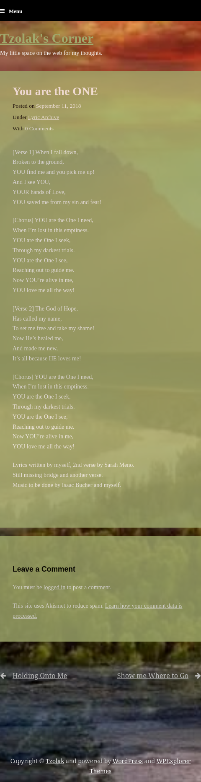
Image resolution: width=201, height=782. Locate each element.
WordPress (128, 761)
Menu (11, 11)
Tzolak (55, 761)
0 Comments (39, 128)
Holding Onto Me (40, 676)
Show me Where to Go (145, 676)
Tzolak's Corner (46, 38)
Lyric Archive (43, 117)
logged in (55, 587)
